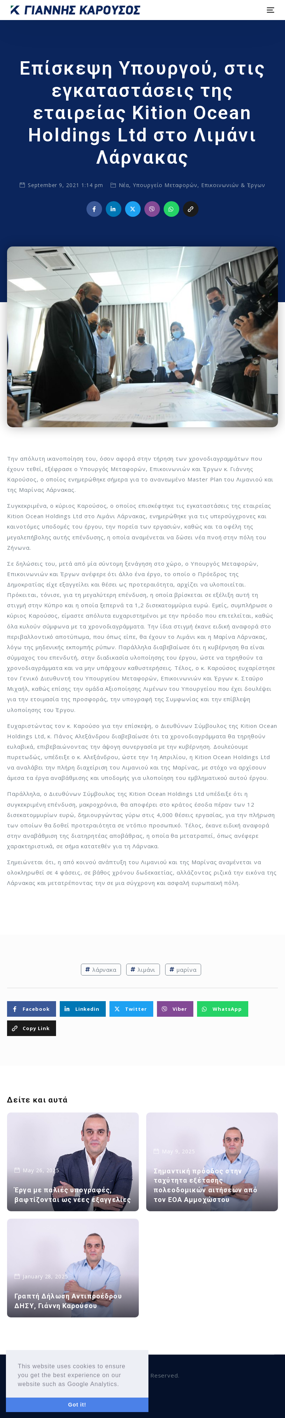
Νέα (124, 185)
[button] (122, 1384)
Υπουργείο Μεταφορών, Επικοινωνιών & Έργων (199, 185)
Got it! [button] (77, 1405)
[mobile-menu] (269, 10)
